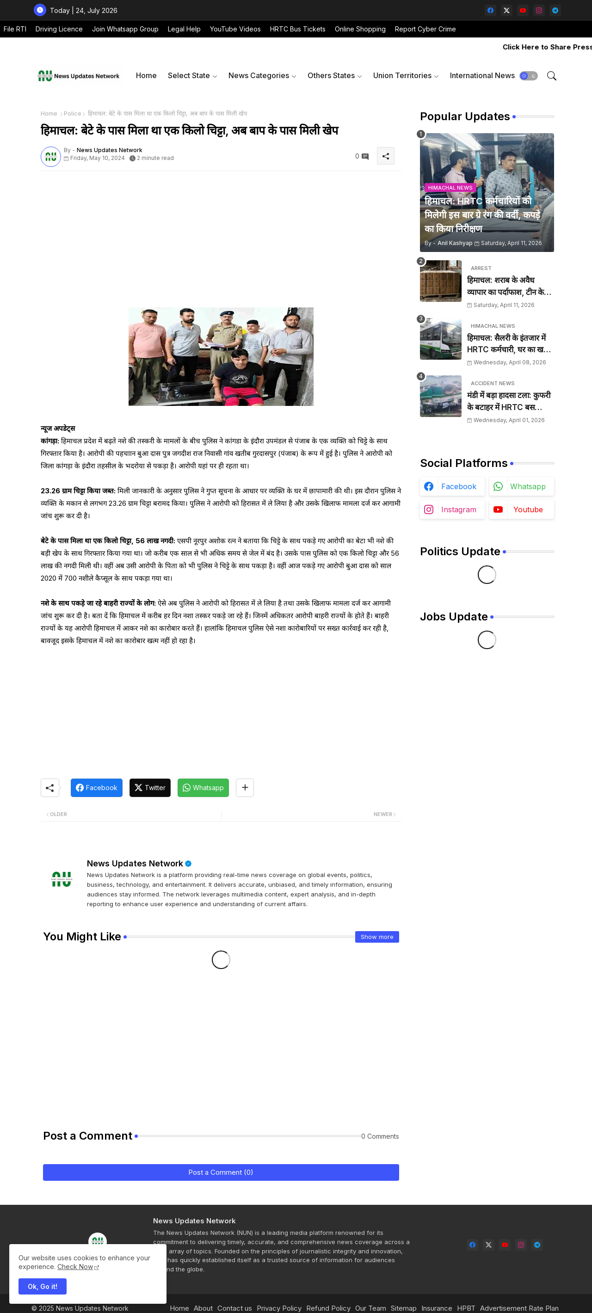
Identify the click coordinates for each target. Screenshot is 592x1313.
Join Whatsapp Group (125, 29)
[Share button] (245, 788)
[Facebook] (97, 788)
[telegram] (555, 10)
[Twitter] (150, 788)
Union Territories (402, 75)
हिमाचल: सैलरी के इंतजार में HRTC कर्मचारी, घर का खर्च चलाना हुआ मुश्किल (508, 344)
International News (482, 75)
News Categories (258, 75)
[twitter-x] (506, 10)
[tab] (146, 75)
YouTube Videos (235, 29)
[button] (528, 75)
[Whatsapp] (203, 788)
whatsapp (528, 486)
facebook (458, 486)
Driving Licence (59, 29)
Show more (377, 936)
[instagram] (539, 10)
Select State (189, 75)
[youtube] (523, 10)
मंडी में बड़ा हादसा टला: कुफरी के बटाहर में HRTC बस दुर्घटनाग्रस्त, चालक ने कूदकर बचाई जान (508, 402)
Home (146, 75)
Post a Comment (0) (220, 1172)
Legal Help (184, 29)
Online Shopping (360, 29)
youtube (528, 509)
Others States (331, 75)
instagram (458, 509)
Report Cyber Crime (425, 29)
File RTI (15, 29)
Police (72, 113)
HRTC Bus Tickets (298, 29)
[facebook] (490, 10)
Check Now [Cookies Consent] (75, 1266)
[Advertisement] (221, 242)
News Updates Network (135, 863)
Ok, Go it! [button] (42, 1286)
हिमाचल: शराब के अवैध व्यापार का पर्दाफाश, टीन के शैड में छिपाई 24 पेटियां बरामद (510, 287)
